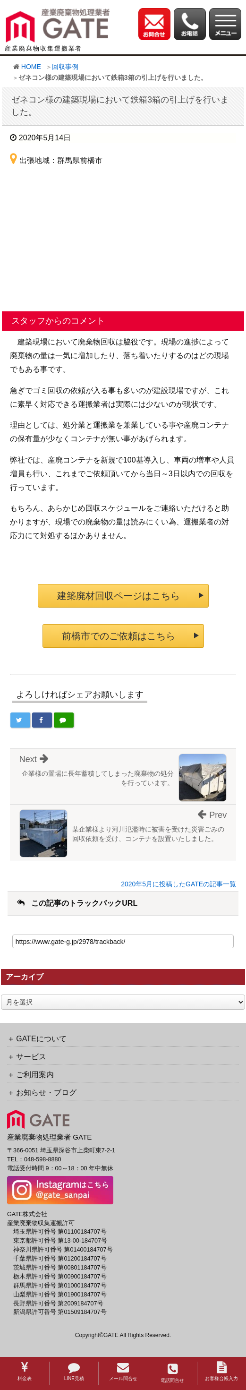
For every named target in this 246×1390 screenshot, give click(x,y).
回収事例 (65, 66)
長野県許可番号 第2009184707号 (58, 1303)
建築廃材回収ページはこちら (118, 596)
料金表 (24, 1371)
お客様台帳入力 (221, 1371)
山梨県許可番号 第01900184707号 (60, 1294)
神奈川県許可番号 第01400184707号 (63, 1249)
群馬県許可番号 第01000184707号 (60, 1285)
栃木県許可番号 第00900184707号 (60, 1276)
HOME (31, 66)
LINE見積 (74, 1371)
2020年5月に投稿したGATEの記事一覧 (178, 884)
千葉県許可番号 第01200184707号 (60, 1258)
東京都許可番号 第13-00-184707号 (60, 1240)
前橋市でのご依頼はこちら (118, 636)
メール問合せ (123, 1371)
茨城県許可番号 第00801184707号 (60, 1267)
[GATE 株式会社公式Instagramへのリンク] (60, 1189)
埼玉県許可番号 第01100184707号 (60, 1231)
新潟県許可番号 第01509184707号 (60, 1312)
